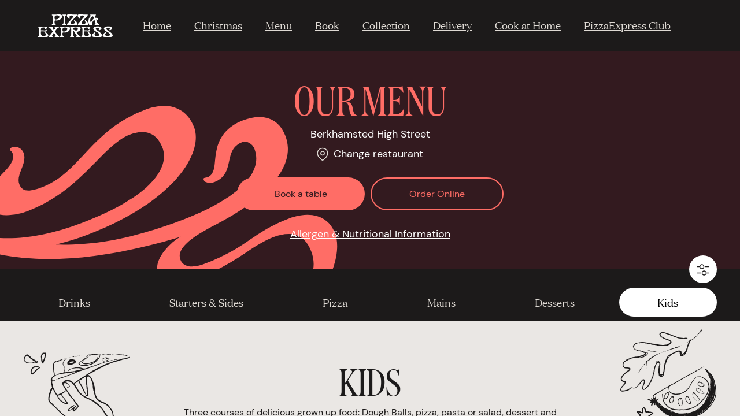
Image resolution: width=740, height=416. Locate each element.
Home (157, 24)
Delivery (452, 24)
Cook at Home (528, 24)
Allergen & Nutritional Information (370, 234)
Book (327, 24)
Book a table (301, 194)
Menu (278, 24)
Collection (386, 24)
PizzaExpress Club (627, 24)
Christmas (218, 24)
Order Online (437, 194)
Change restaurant (378, 153)
